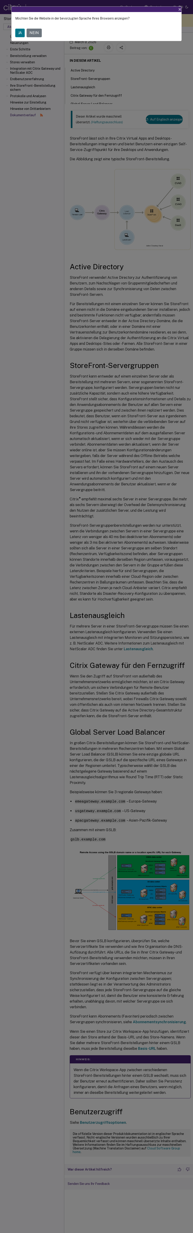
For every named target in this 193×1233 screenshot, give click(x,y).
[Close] (180, 9)
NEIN (34, 33)
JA (20, 33)
